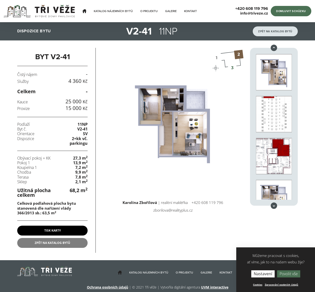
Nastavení (263, 273)
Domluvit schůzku (291, 11)
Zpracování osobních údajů (281, 284)
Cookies (257, 284)
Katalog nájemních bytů (113, 11)
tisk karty (52, 230)
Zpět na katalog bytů (275, 31)
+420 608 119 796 (207, 202)
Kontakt (190, 11)
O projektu (149, 11)
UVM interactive (214, 287)
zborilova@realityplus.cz (173, 210)
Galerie (171, 11)
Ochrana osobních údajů (107, 287)
